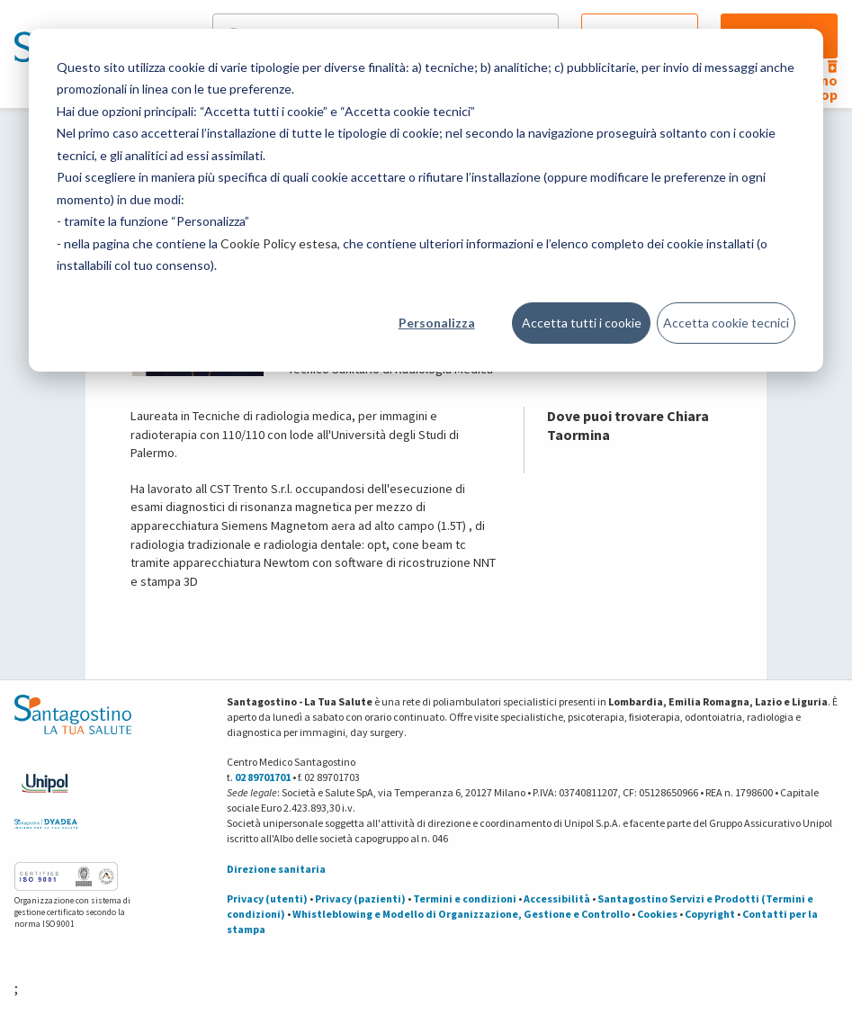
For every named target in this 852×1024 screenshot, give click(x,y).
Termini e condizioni (464, 898)
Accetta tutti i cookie (581, 322)
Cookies (657, 914)
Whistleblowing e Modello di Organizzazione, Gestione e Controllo (461, 914)
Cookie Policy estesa (278, 243)
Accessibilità (557, 898)
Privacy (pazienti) (360, 898)
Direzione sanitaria (276, 869)
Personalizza (437, 322)
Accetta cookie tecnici (726, 322)
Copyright (710, 914)
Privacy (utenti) (267, 898)
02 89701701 (263, 777)
